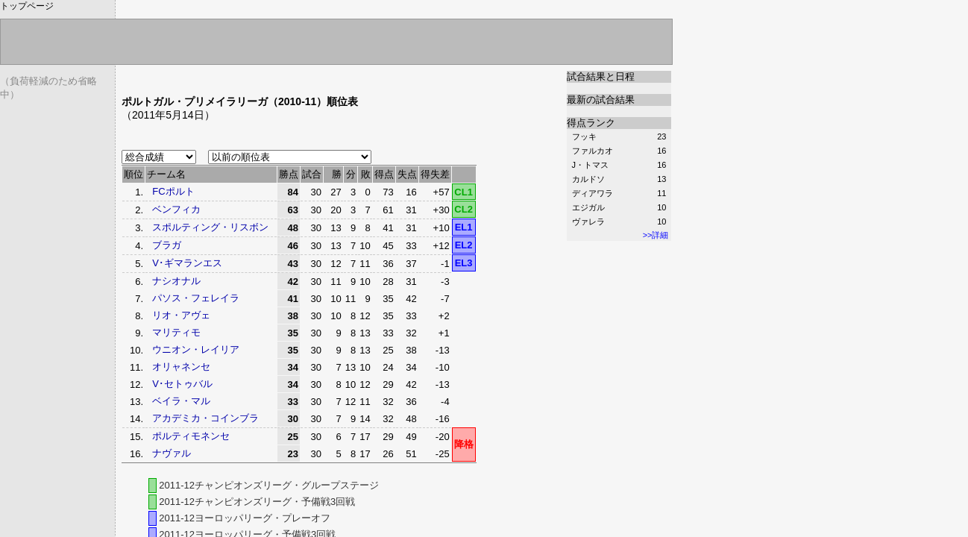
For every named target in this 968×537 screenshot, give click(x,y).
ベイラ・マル (181, 400)
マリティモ (176, 332)
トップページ (27, 6)
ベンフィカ (176, 209)
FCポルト (173, 191)
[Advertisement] (296, 76)
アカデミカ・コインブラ (205, 418)
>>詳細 (656, 234)
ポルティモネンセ (191, 436)
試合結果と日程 (601, 76)
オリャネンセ (181, 366)
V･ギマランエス (187, 262)
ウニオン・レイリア (195, 349)
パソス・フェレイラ (195, 298)
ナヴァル (171, 453)
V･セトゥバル (182, 383)
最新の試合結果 (601, 99)
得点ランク (591, 122)
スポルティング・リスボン (210, 227)
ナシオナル (176, 280)
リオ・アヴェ (181, 315)
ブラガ (166, 245)
